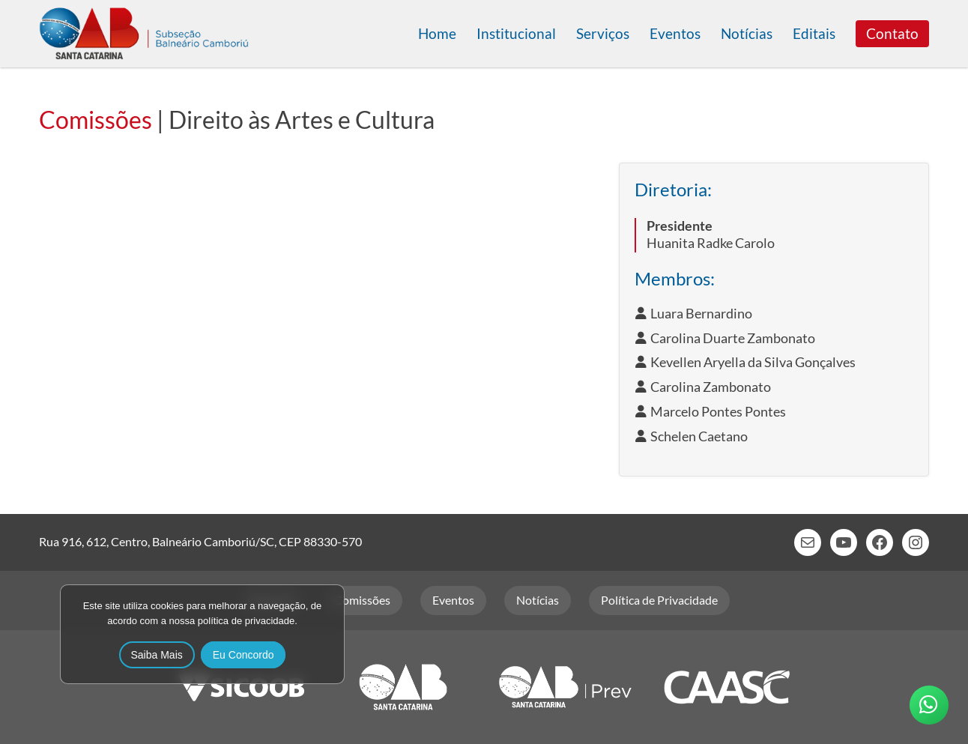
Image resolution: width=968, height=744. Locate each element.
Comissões (95, 120)
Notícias (746, 33)
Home (437, 33)
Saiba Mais (157, 655)
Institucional (516, 33)
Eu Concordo (243, 655)
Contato (892, 33)
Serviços (602, 33)
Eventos (675, 33)
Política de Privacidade (659, 600)
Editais (814, 33)
